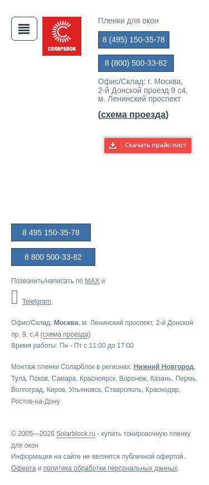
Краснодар (162, 390)
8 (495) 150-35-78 (134, 39)
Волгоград (27, 390)
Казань (161, 378)
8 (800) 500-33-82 (136, 63)
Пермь (186, 378)
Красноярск (97, 378)
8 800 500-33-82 (53, 257)
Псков (39, 378)
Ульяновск (85, 390)
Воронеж (133, 378)
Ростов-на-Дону (35, 401)
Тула (18, 378)
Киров (56, 390)
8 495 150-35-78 (51, 232)
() (133, 114)
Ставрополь (123, 390)
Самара (63, 378)
